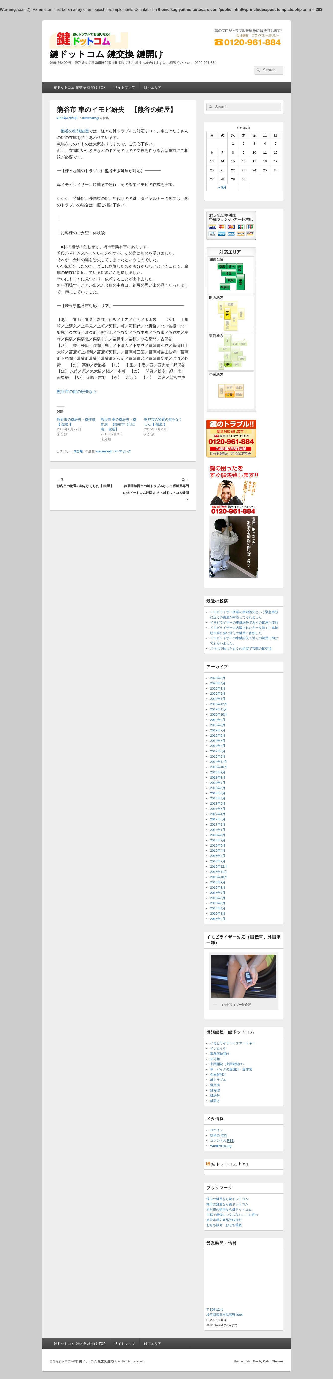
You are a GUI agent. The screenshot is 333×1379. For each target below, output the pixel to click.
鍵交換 (215, 1085)
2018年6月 (217, 788)
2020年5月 (217, 678)
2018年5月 (217, 793)
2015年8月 (217, 887)
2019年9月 (217, 720)
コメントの (222, 1141)
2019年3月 (217, 751)
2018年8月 (217, 777)
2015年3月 (217, 913)
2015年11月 (218, 872)
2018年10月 (218, 767)
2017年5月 (217, 809)
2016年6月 (217, 845)
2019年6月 (217, 735)
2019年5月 (217, 741)
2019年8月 (217, 725)
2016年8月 (217, 835)
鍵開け (215, 1101)
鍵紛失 (215, 1095)
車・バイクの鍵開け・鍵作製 (231, 1069)
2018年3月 (217, 798)
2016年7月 (217, 840)
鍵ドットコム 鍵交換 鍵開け (107, 54)
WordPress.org (220, 1146)
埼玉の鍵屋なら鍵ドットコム (227, 1199)
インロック (218, 1048)
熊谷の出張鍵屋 (75, 131)
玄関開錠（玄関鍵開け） (228, 1064)
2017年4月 (217, 814)
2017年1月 (217, 830)
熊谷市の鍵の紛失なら (77, 391)
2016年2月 (217, 861)
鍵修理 (215, 1090)
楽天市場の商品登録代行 (224, 1220)
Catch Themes (273, 1361)
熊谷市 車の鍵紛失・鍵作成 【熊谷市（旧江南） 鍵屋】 (118, 424)
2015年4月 (217, 908)
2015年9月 (217, 882)
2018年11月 (218, 762)
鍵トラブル (218, 1080)
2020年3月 (217, 688)
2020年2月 (217, 693)
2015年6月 (217, 898)
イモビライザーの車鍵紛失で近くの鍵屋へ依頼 (244, 622)
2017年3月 (217, 819)
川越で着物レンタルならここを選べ (232, 1215)
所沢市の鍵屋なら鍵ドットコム (229, 1209)
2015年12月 (218, 866)
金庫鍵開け (218, 1074)
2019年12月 (218, 704)
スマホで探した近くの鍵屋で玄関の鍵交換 (241, 648)
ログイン (216, 1130)
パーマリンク (122, 451)
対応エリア (152, 87)
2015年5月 (217, 903)
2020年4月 (217, 683)
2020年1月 (217, 699)
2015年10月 (218, 877)
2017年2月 (217, 824)
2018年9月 (217, 772)
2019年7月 (217, 730)
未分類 (78, 451)
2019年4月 (217, 746)
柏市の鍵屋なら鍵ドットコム (227, 1204)
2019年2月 (217, 756)
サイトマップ (124, 87)
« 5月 (222, 187)
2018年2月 (217, 803)
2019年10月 (218, 714)
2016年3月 (217, 856)
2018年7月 (217, 783)
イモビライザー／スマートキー (232, 1043)
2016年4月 (217, 850)
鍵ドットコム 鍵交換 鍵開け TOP (80, 87)
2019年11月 (218, 709)
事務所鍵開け (219, 1054)
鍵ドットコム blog (229, 1164)
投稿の (218, 1135)
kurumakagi (90, 118)
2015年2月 (217, 919)
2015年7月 (217, 893)
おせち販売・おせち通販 (224, 1225)
